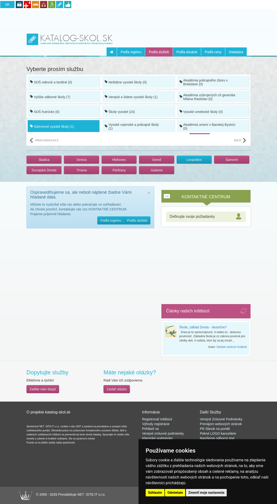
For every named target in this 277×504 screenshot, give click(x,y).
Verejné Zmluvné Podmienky (221, 419)
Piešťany (119, 170)
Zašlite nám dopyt (43, 389)
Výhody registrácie (155, 424)
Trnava (82, 170)
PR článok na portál (214, 429)
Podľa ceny (213, 52)
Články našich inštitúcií (188, 311)
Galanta (157, 170)
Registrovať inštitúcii (157, 419)
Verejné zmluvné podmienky (163, 433)
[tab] (206, 217)
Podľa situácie (186, 52)
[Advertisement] (138, 19)
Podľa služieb (159, 52)
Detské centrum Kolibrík (232, 347)
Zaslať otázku (117, 389)
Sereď (156, 160)
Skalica (44, 160)
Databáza (236, 52)
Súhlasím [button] (155, 492)
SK (7, 4)
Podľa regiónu (131, 52)
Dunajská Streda (44, 170)
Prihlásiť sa (150, 429)
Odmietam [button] (175, 492)
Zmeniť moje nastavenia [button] (206, 492)
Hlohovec (119, 160)
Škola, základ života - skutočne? (203, 327)
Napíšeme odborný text (217, 438)
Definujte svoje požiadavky (192, 216)
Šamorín (232, 160)
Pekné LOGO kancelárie (218, 433)
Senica (82, 160)
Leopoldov (194, 160)
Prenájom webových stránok (221, 424)
